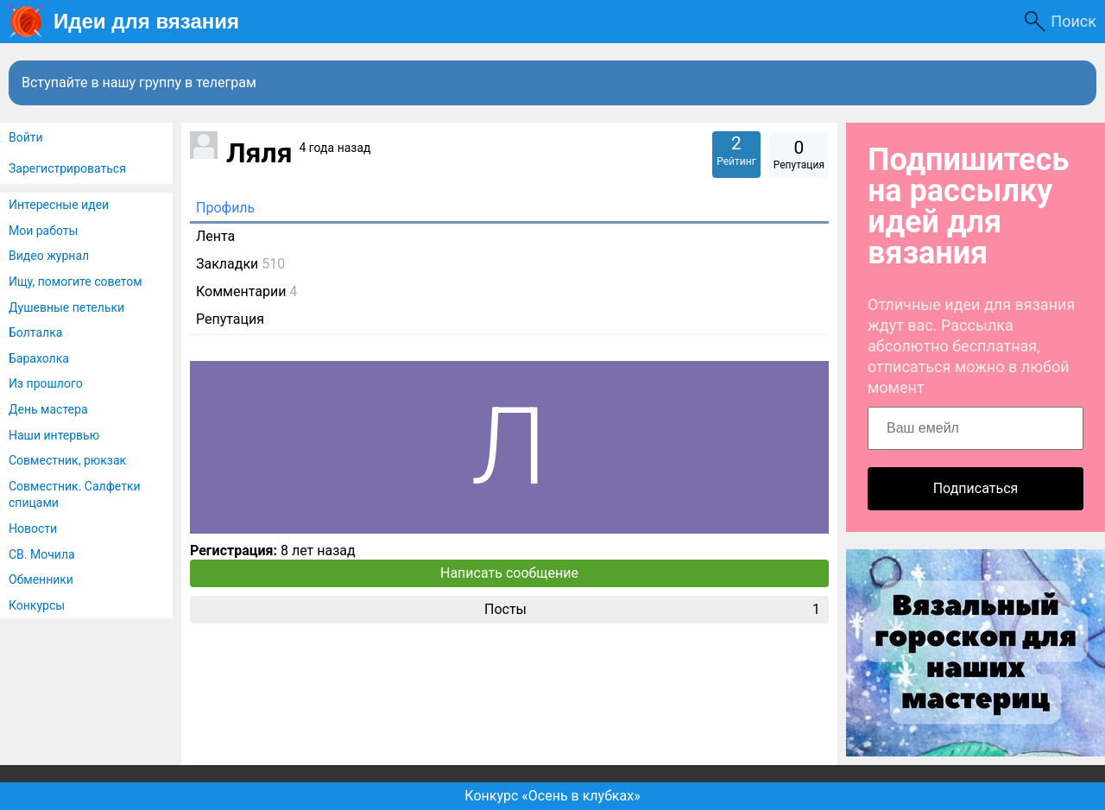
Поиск (1073, 21)
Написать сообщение (509, 573)
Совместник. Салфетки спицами (75, 494)
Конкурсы (37, 605)
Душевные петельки (66, 307)
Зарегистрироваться (67, 168)
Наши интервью (54, 435)
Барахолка (39, 358)
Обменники (41, 579)
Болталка (35, 332)
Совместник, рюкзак (67, 460)
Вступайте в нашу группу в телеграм (139, 82)
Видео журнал (49, 256)
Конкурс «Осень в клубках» (552, 796)
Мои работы (43, 230)
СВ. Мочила (42, 554)
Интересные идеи (59, 205)
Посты (652, 609)
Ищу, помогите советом (75, 281)
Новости (33, 528)
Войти (26, 137)
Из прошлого (46, 383)
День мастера (48, 409)
